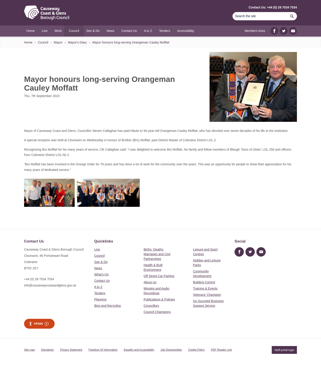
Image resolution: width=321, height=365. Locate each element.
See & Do (101, 262)
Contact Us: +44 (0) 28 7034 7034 (273, 7)
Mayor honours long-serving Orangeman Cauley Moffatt (130, 42)
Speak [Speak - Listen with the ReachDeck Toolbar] (39, 323)
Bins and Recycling (107, 305)
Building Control (204, 282)
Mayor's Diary (77, 42)
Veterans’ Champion (207, 295)
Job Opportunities (171, 349)
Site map (29, 349)
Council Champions (157, 312)
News (98, 268)
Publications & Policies (159, 299)
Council (43, 42)
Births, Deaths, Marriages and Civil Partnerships (157, 254)
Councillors (151, 305)
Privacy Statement (71, 349)
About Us (150, 282)
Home (28, 42)
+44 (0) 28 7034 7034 (39, 279)
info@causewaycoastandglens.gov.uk (50, 285)
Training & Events (205, 288)
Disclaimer (47, 349)
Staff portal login (284, 349)
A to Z (98, 287)
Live (97, 249)
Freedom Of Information (102, 349)
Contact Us (102, 280)
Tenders (99, 293)
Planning (100, 299)
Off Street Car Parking (159, 276)
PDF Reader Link (221, 349)
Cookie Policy (196, 349)
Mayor (58, 42)
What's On (101, 274)
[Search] (260, 16)
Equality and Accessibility (139, 349)
